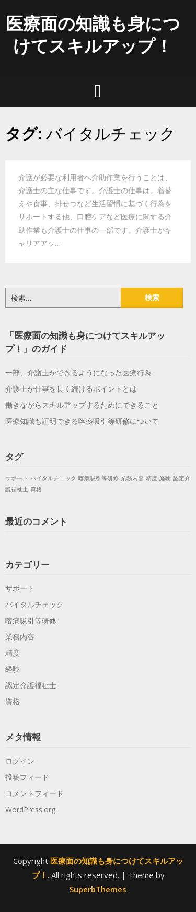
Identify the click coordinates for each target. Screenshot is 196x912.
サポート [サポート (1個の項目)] (16, 478)
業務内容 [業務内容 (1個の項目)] (132, 478)
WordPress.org (30, 809)
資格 (12, 701)
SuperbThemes (98, 889)
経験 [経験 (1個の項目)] (165, 478)
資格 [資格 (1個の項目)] (36, 489)
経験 (12, 669)
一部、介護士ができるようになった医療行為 (78, 372)
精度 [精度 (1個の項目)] (151, 478)
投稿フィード (27, 777)
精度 (12, 653)
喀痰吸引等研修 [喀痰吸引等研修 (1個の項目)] (98, 478)
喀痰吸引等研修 (30, 620)
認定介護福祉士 (30, 685)
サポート (19, 588)
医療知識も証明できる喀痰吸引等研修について (82, 421)
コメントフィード (34, 793)
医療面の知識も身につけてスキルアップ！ (93, 34)
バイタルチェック (34, 604)
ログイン (19, 761)
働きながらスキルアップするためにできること (82, 405)
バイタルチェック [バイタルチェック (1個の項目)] (53, 478)
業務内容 (19, 637)
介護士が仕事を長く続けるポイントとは (71, 389)
